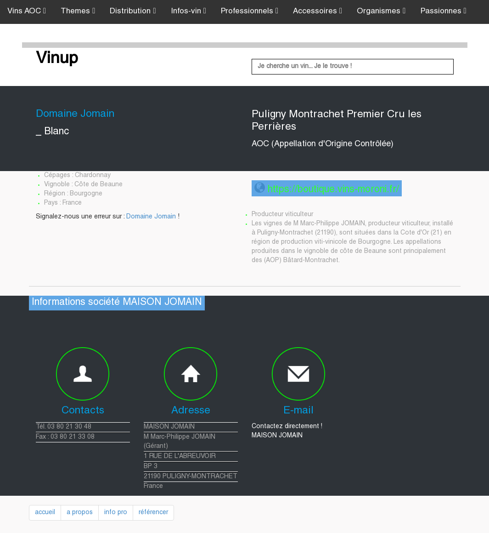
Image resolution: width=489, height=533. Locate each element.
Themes (78, 11)
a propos (80, 513)
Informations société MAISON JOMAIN (117, 303)
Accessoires (317, 11)
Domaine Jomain (151, 217)
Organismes (381, 11)
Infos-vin (188, 11)
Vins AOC (26, 11)
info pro (115, 513)
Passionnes (444, 11)
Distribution (133, 11)
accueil (45, 513)
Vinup (57, 59)
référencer (153, 513)
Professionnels (249, 11)
